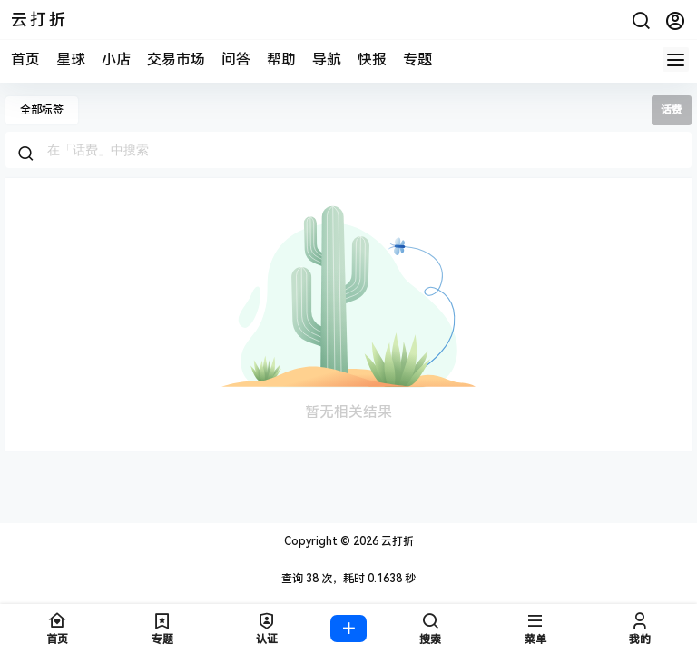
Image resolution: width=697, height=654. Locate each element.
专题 (417, 59)
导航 (326, 59)
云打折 (396, 541)
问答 (235, 59)
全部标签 (42, 110)
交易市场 (176, 59)
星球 (70, 59)
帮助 (281, 59)
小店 (116, 59)
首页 (25, 59)
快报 (372, 59)
